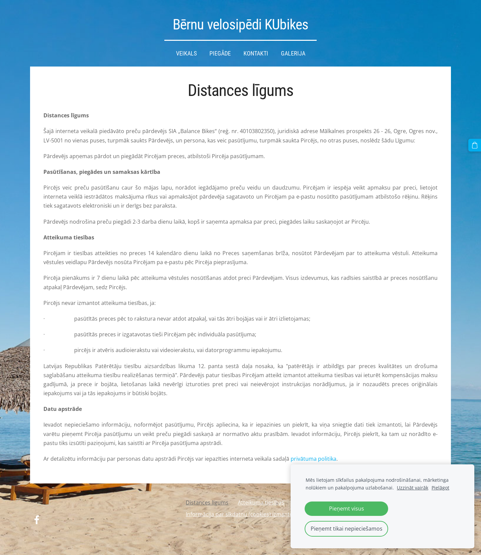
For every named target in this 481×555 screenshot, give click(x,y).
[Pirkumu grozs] (474, 145)
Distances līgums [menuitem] (207, 502)
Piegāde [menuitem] (220, 53)
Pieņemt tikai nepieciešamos (346, 528)
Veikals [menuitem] (186, 53)
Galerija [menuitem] (293, 53)
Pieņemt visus (346, 508)
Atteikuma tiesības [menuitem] (261, 502)
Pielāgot (440, 487)
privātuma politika (313, 458)
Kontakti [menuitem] (256, 53)
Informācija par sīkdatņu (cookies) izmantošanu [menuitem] (245, 514)
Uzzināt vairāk (412, 487)
